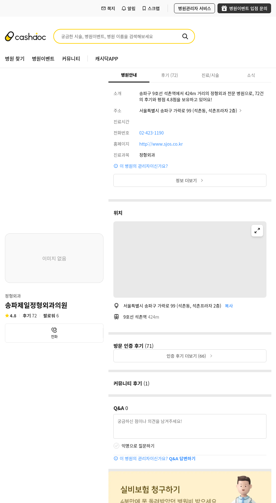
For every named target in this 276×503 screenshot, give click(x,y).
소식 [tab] (251, 75)
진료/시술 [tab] (210, 75)
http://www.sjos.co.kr (161, 144)
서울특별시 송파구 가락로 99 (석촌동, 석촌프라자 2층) (191, 110)
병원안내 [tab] (129, 75)
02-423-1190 (151, 133)
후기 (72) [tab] (169, 75)
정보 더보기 (190, 180)
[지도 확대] (257, 230)
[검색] (185, 36)
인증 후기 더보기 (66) (190, 356)
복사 (229, 306)
